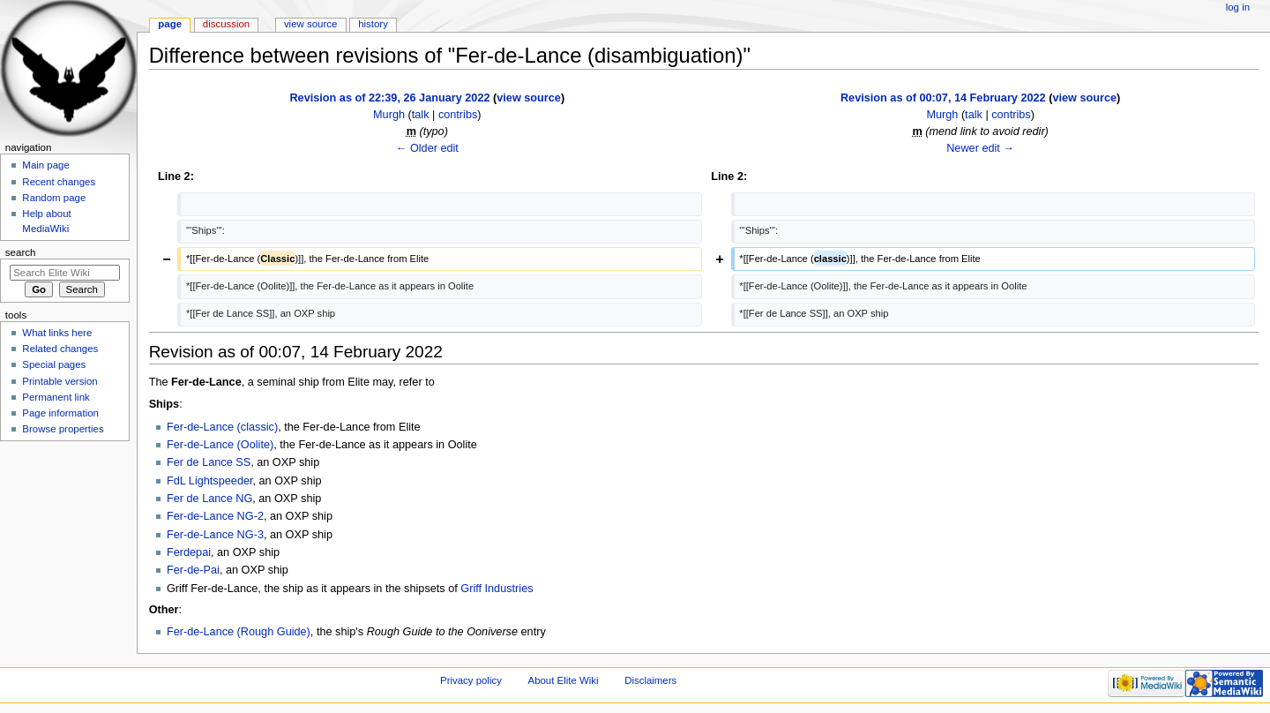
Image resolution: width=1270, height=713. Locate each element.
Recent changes (58, 181)
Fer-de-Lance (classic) (222, 427)
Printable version (59, 381)
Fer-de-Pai (193, 570)
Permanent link (55, 397)
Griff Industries (496, 588)
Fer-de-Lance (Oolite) (220, 445)
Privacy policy (471, 680)
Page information (60, 413)
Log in (1238, 7)
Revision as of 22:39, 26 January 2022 (389, 98)
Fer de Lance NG (209, 498)
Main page (46, 165)
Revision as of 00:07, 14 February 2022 (943, 98)
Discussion (226, 24)
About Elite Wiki (563, 680)
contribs (457, 115)
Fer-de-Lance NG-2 (215, 516)
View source (310, 24)
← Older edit (427, 148)
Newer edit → (980, 148)
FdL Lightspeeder (210, 481)
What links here (57, 332)
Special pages (54, 364)
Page (170, 24)
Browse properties (62, 429)
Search (20, 252)
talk (421, 115)
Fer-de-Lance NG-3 (215, 535)
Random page (54, 197)
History (373, 24)
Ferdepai (189, 552)
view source (529, 98)
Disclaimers (650, 680)
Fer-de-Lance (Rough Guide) (238, 632)
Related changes (60, 348)
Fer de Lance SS (208, 462)
